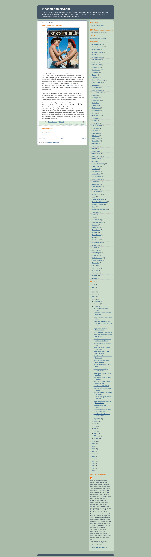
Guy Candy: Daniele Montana (102, 321)
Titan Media (95, 263)
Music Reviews (96, 191)
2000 (94, 461)
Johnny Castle (96, 153)
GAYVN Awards (96, 125)
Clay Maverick (96, 87)
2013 (94, 289)
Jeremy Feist (95, 146)
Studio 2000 (95, 255)
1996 (94, 471)
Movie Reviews (96, 187)
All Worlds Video (96, 44)
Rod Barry (95, 225)
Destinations (95, 103)
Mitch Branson (96, 184)
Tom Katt (94, 265)
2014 (94, 287)
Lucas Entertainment (98, 164)
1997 (94, 468)
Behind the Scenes (97, 52)
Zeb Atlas (94, 278)
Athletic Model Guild (70, 124)
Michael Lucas (96, 179)
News (93, 197)
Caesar (94, 75)
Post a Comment (45, 132)
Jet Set (94, 148)
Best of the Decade (97, 57)
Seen (93, 237)
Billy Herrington (96, 59)
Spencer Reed (96, 247)
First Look (95, 118)
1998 (94, 466)
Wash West (95, 270)
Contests (94, 95)
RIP (93, 217)
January (96, 438)
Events (94, 113)
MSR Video (95, 189)
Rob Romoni (95, 220)
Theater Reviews (97, 260)
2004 (94, 451)
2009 (94, 299)
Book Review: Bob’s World (101, 386)
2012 (94, 292)
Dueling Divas (96, 108)
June (95, 426)
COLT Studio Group (97, 92)
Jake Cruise (95, 136)
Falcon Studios (96, 115)
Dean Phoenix (96, 100)
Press (93, 207)
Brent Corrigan (96, 70)
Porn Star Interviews (98, 204)
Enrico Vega (95, 110)
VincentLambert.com (56, 8)
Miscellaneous (96, 181)
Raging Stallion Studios (98, 209)
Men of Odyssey (96, 176)
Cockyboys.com (96, 90)
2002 (94, 456)
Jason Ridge (95, 141)
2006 (94, 446)
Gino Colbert (95, 128)
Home (62, 138)
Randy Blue (95, 212)
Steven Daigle (96, 253)
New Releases (96, 194)
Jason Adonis (96, 138)
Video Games (96, 268)
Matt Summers (96, 171)
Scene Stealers (96, 235)
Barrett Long (95, 49)
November (97, 304)
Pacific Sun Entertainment (99, 202)
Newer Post (42, 138)
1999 (94, 463)
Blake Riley (95, 62)
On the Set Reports (97, 199)
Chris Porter (95, 85)
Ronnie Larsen (96, 230)
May (95, 428)
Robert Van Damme (97, 222)
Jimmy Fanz (95, 151)
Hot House (95, 133)
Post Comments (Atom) (53, 142)
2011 (94, 294)
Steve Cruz (95, 250)
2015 (94, 284)
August (96, 421)
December (97, 301)
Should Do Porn (96, 242)
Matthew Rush (96, 174)
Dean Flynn (95, 98)
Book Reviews (80, 124)
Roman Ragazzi (96, 227)
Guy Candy (95, 131)
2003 (94, 453)
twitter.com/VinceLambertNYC (99, 38)
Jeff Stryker (95, 143)
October (96, 306)
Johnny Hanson (96, 156)
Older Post (83, 138)
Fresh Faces (95, 123)
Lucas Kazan (95, 166)
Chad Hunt (95, 77)
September (97, 419)
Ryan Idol (94, 232)
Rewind (94, 214)
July (95, 423)
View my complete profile (99, 547)
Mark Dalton (95, 169)
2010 (94, 297)
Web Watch (95, 273)
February (96, 436)
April (95, 431)
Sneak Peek (95, 245)
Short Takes (95, 240)
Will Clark (94, 275)
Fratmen (94, 120)
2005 (94, 449)
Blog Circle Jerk (96, 65)
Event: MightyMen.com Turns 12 (103, 332)
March (96, 433)
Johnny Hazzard (96, 158)
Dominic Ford (96, 105)
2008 (94, 441)
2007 (94, 444)
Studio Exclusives (97, 258)
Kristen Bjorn (95, 161)
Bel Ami (94, 54)
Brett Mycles (95, 72)
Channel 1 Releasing (98, 80)
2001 (94, 458)
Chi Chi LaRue (96, 82)
